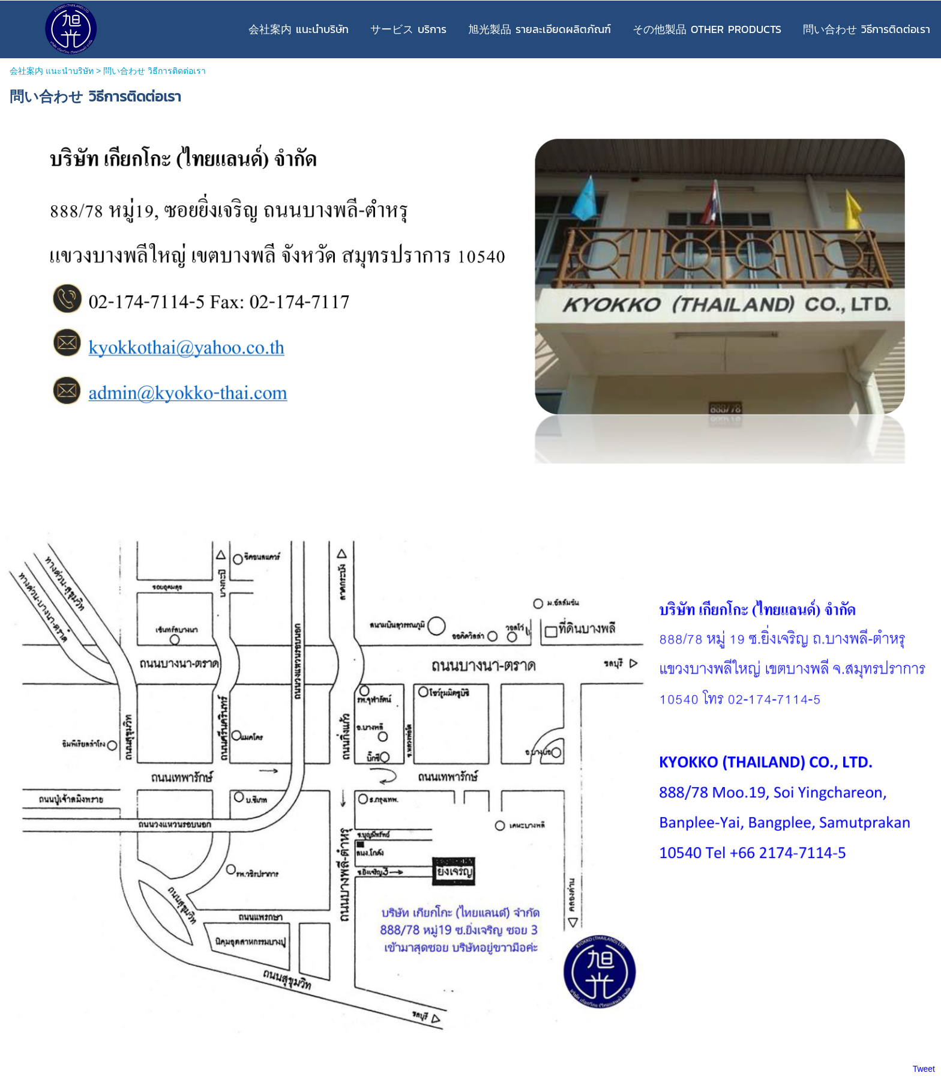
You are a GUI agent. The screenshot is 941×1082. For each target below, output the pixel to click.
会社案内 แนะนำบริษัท (52, 71)
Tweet (924, 1069)
